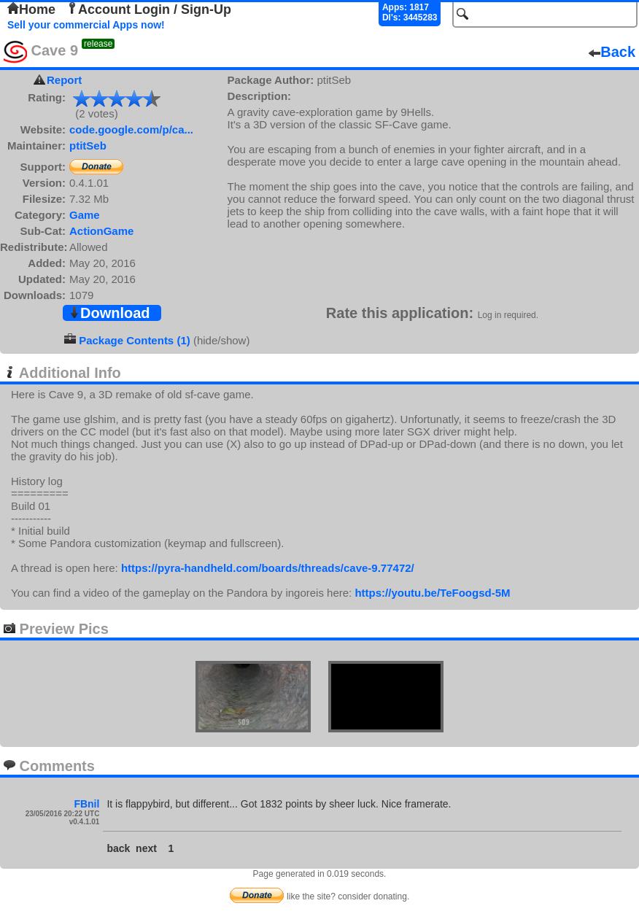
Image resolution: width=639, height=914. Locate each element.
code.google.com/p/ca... (131, 129)
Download (109, 313)
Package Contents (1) (134, 340)
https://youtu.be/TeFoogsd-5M (432, 592)
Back (612, 52)
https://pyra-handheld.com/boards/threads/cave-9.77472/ (267, 568)
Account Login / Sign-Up (148, 9)
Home (31, 9)
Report (64, 80)
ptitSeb (87, 145)
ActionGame (101, 231)
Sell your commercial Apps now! (86, 25)
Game (84, 215)
